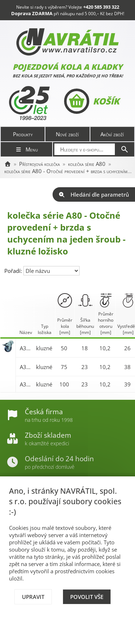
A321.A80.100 (26, 384)
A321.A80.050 (26, 348)
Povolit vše (86, 596)
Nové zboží (67, 134)
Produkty (23, 134)
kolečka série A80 (86, 163)
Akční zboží (112, 134)
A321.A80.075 (26, 366)
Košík (91, 101)
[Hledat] (124, 149)
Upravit (33, 596)
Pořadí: (13, 270)
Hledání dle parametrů (94, 194)
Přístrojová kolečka (39, 163)
